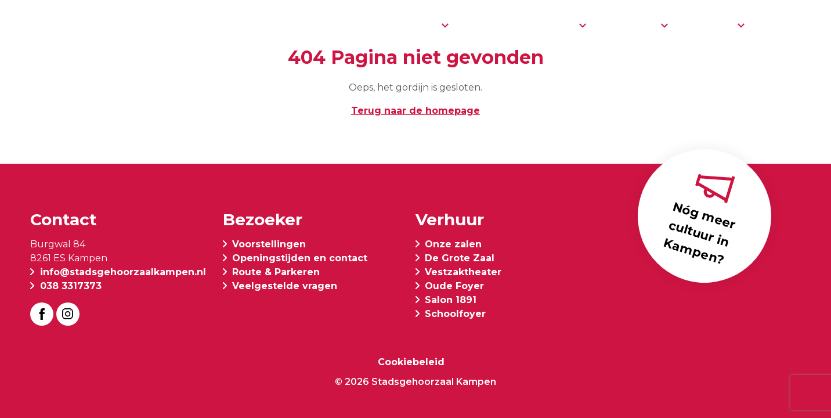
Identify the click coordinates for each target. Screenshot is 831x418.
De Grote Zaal (459, 258)
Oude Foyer (454, 285)
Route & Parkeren (276, 272)
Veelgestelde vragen (284, 285)
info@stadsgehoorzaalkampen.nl (123, 272)
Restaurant (499, 24)
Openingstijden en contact (299, 258)
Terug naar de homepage (415, 110)
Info (561, 24)
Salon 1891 (450, 299)
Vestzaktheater (463, 272)
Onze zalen (453, 244)
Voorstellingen (390, 24)
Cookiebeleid (411, 361)
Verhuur (708, 24)
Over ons (629, 24)
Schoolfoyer (455, 313)
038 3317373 (71, 285)
